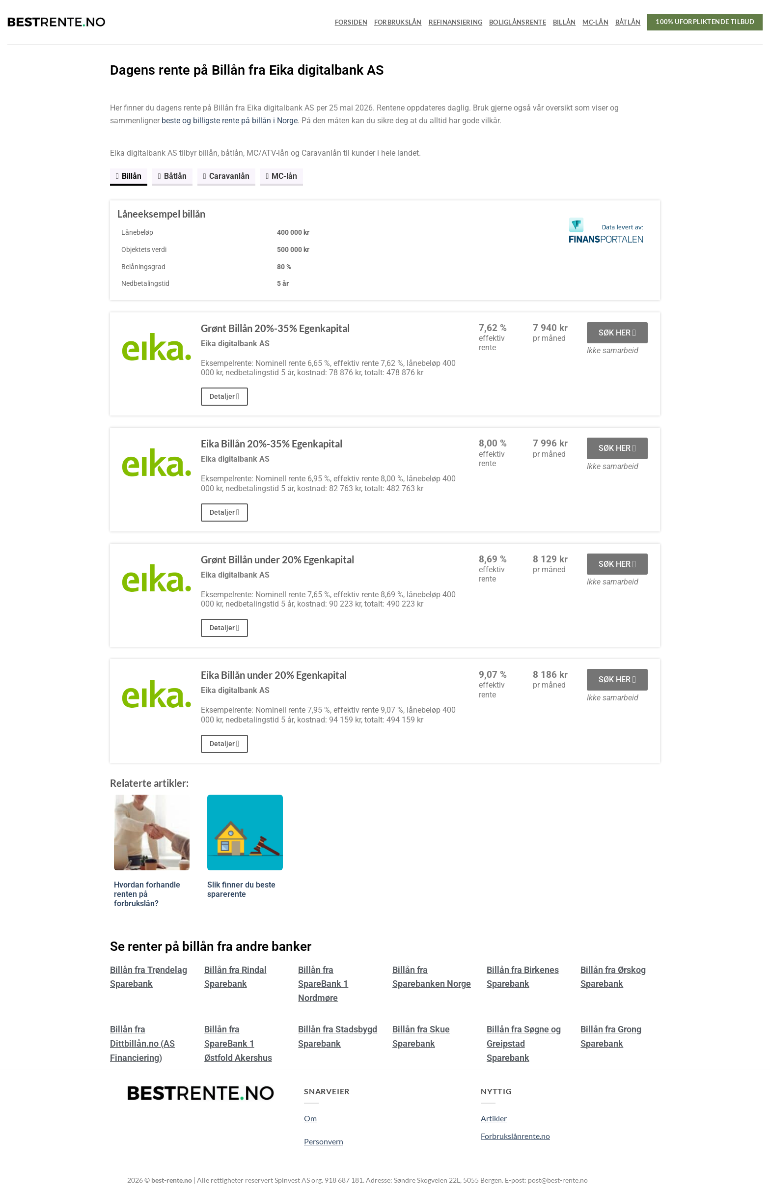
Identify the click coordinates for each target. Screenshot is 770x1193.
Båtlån (628, 22)
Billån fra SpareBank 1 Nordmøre (323, 984)
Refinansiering (456, 22)
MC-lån (595, 22)
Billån (564, 22)
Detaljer (224, 396)
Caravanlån (226, 176)
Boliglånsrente (517, 22)
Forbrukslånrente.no (515, 1135)
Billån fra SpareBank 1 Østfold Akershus (238, 1043)
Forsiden (351, 22)
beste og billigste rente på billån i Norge (230, 120)
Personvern (323, 1141)
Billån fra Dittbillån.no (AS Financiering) (142, 1043)
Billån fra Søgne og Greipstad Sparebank (524, 1043)
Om (310, 1118)
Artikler (494, 1118)
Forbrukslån (398, 22)
